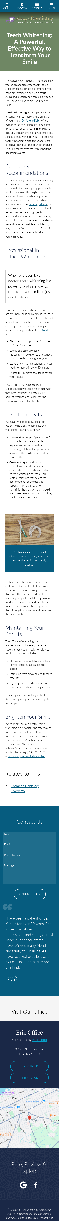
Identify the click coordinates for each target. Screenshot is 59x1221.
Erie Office (29, 1032)
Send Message (30, 894)
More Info (39, 1040)
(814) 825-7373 (29, 1078)
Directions (29, 1066)
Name (7, 834)
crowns (33, 204)
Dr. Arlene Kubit (31, 120)
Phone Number (13, 855)
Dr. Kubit (42, 330)
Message (9, 865)
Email (7, 844)
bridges (43, 204)
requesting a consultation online (26, 756)
